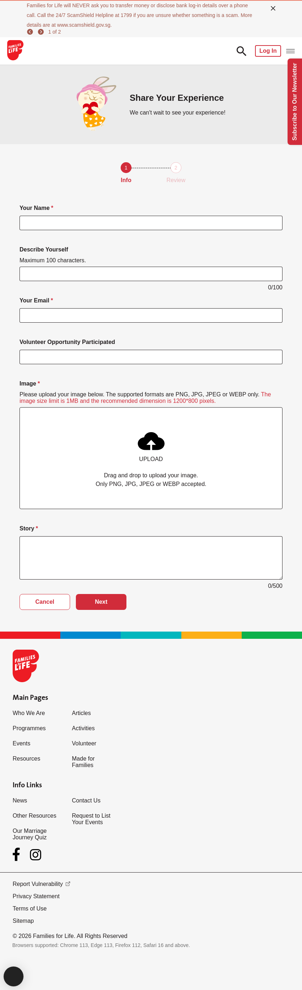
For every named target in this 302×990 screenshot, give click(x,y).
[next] (42, 31)
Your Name (34, 208)
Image (28, 383)
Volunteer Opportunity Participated (67, 342)
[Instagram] (35, 854)
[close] (273, 8)
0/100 (275, 287)
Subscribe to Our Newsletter (295, 102)
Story (27, 528)
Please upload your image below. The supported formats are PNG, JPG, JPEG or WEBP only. (145, 397)
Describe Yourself (44, 249)
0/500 (275, 586)
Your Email (34, 300)
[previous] (31, 31)
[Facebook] (18, 854)
